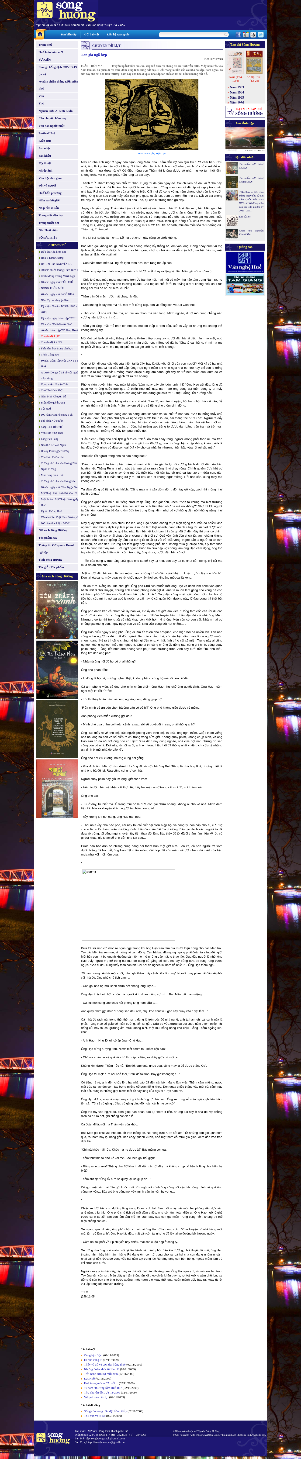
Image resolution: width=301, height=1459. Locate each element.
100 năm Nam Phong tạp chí (57, 414)
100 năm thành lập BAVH (55, 523)
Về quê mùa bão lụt (96, 1397)
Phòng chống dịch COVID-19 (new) (58, 70)
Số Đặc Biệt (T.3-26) (254, 79)
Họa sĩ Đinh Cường (52, 257)
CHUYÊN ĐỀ (57, 245)
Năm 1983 (237, 87)
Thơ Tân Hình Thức (52, 390)
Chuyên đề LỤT (50, 336)
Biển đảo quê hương (53, 402)
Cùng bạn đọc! (93, 1355)
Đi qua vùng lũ (93, 1360)
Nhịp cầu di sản (49, 208)
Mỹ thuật (45, 163)
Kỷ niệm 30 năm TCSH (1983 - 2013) (59, 309)
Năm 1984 (237, 92)
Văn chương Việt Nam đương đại (60, 517)
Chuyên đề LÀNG (51, 342)
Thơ (41, 103)
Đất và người (47, 185)
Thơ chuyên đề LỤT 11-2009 (102, 1392)
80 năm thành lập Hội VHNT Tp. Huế (60, 363)
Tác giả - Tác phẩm (51, 567)
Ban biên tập (68, 34)
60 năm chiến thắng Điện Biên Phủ (61, 270)
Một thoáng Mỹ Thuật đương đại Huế (60, 502)
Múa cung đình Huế (52, 475)
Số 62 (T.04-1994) (235, 79)
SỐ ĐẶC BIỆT (48, 237)
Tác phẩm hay (48, 537)
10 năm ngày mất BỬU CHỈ (57, 282)
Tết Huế (46, 408)
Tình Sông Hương (50, 559)
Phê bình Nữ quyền (52, 420)
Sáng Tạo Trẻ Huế (51, 426)
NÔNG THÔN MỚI (52, 288)
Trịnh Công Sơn (50, 354)
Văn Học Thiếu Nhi (52, 457)
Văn (41, 96)
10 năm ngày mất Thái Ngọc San (59, 487)
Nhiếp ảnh (45, 170)
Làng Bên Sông (50, 439)
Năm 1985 (237, 97)
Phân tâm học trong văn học (57, 348)
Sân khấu (45, 155)
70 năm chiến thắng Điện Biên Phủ (58, 85)
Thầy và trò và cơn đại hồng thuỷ (105, 1364)
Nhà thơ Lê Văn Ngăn (53, 445)
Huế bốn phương (50, 193)
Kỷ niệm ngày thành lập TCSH (58, 318)
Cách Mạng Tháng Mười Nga (58, 276)
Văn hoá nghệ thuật (52, 126)
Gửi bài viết (91, 34)
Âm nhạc (45, 148)
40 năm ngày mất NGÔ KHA (57, 294)
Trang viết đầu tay (51, 215)
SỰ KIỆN (45, 59)
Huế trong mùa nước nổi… (101, 1383)
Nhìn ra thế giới (49, 200)
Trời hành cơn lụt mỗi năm (101, 1374)
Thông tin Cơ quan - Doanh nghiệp (57, 548)
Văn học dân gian (50, 178)
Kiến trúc (45, 140)
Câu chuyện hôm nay (52, 118)
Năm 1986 (237, 102)
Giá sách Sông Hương (53, 530)
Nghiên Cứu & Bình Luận (56, 111)
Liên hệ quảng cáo (118, 34)
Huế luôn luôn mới (51, 52)
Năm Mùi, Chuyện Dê (53, 396)
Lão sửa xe (245, 216)
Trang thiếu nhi (49, 222)
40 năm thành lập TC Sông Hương (60, 330)
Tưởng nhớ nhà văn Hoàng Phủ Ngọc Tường (59, 466)
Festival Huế (47, 133)
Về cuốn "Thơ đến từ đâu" (56, 324)
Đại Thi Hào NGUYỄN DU (57, 264)
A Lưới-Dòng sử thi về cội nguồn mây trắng (60, 375)
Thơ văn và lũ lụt (95, 1416)
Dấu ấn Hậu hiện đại (53, 251)
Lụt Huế (89, 1378)
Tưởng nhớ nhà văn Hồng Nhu (58, 481)
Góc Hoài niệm (48, 230)
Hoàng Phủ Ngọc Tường (55, 451)
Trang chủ (45, 44)
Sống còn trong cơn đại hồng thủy (105, 1411)
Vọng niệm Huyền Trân (55, 384)
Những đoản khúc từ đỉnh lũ (101, 1369)
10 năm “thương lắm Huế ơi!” (103, 1388)
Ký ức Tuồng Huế (51, 511)
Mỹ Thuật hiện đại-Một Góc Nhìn (60, 493)
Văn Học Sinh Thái (52, 433)
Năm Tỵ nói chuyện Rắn (55, 300)
